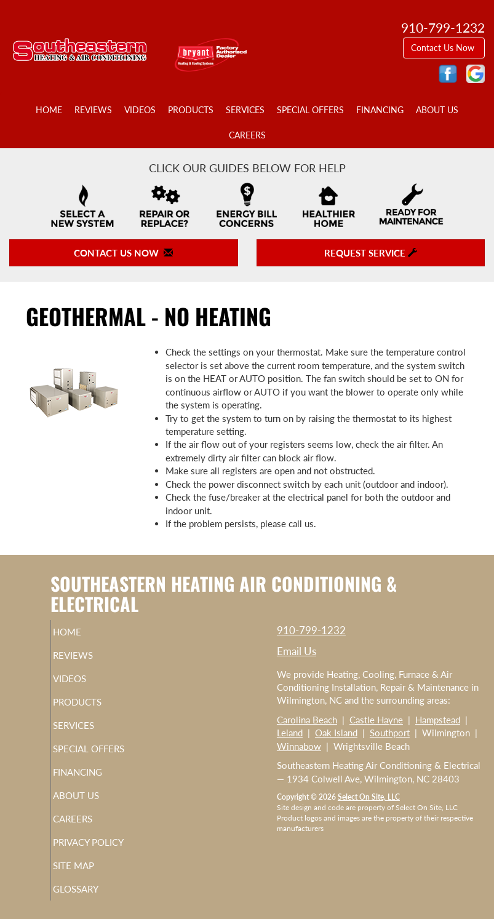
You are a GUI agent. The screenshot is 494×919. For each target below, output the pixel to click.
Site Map (90, 865)
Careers (247, 135)
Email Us (296, 651)
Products (190, 110)
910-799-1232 (311, 630)
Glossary (92, 888)
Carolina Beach (307, 719)
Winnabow (299, 746)
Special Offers (310, 110)
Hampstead (437, 719)
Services (245, 110)
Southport (390, 732)
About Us (437, 110)
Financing (380, 110)
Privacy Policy (105, 842)
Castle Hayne (376, 719)
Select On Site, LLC (369, 797)
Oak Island (336, 732)
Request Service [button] (370, 252)
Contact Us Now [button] (444, 47)
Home (49, 110)
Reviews (93, 110)
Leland (290, 732)
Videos (140, 110)
